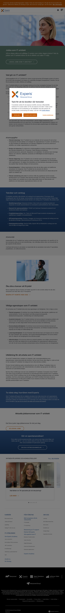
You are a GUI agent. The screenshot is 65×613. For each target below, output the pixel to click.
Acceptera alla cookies (30, 115)
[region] (32, 103)
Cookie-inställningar (48, 115)
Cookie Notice (45, 110)
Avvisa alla (17, 115)
